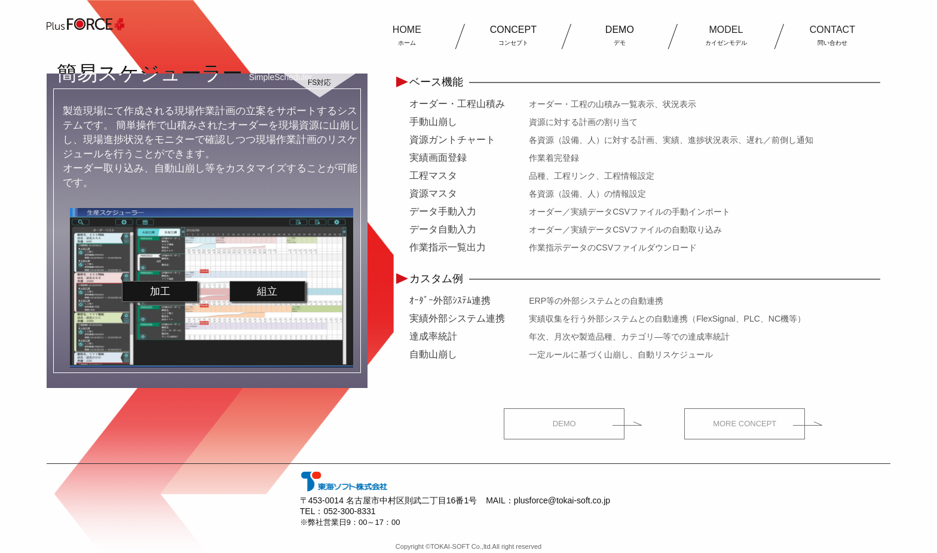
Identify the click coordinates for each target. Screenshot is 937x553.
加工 (160, 291)
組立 (267, 291)
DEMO (564, 423)
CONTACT (832, 35)
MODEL (726, 35)
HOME (407, 35)
